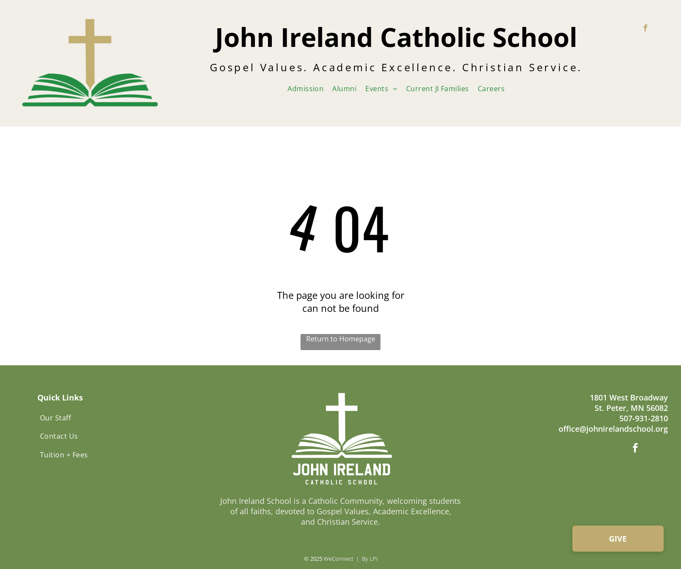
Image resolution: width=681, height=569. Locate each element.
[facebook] (645, 29)
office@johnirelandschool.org (613, 428)
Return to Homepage (340, 339)
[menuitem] (305, 89)
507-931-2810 (643, 418)
